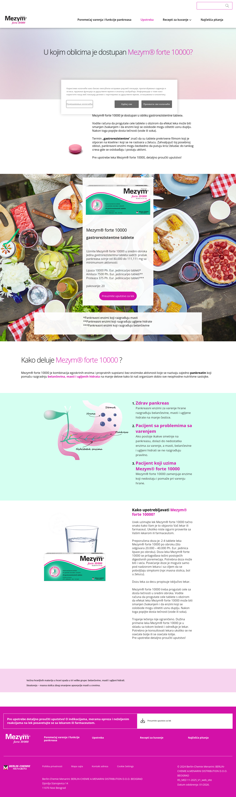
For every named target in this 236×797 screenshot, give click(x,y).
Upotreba (161, 19)
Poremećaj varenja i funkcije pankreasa (125, 19)
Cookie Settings (120, 766)
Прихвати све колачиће (156, 104)
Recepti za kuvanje (185, 19)
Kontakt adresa (96, 766)
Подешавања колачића (80, 104)
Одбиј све (126, 104)
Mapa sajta (75, 766)
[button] (118, 297)
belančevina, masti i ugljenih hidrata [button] (74, 376)
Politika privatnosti (52, 766)
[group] (86, 430)
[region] (119, 97)
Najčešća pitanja (216, 19)
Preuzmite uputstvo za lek (118, 296)
